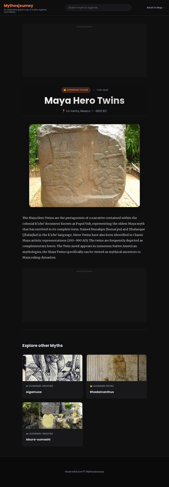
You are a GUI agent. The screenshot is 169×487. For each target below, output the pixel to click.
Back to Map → (156, 7)
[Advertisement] (84, 52)
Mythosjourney (18, 5)
